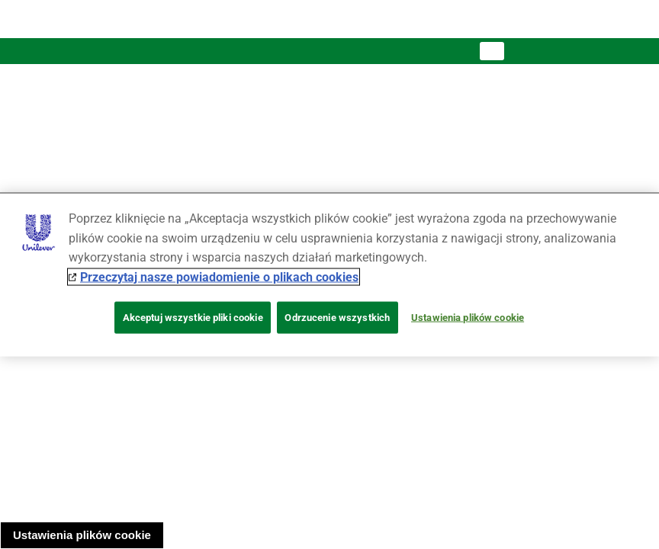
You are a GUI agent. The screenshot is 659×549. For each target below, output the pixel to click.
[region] (329, 275)
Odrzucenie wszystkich (337, 317)
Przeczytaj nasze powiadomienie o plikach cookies (219, 276)
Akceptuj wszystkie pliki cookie (193, 317)
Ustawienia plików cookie (82, 534)
